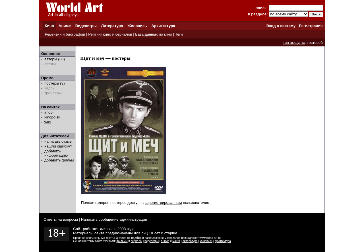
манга (176, 241)
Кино (49, 26)
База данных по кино (153, 34)
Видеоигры (86, 26)
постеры (51, 83)
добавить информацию (56, 153)
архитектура (223, 241)
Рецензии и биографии (65, 34)
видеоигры (151, 241)
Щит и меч (92, 58)
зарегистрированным (163, 202)
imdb (48, 112)
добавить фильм (59, 160)
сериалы (136, 241)
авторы (50, 59)
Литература (112, 26)
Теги (179, 34)
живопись (206, 241)
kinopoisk (52, 117)
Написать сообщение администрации (114, 219)
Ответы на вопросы (61, 219)
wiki (47, 122)
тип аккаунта (294, 42)
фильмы (122, 241)
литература (189, 241)
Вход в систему (280, 26)
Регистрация (310, 26)
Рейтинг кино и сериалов (110, 34)
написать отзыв (58, 141)
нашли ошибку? (58, 146)
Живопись (137, 26)
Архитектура (163, 26)
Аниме (65, 26)
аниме (165, 241)
